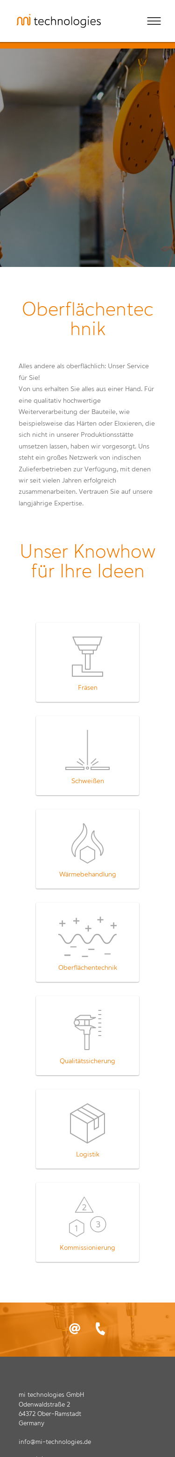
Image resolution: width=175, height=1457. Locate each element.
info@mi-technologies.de (55, 1442)
